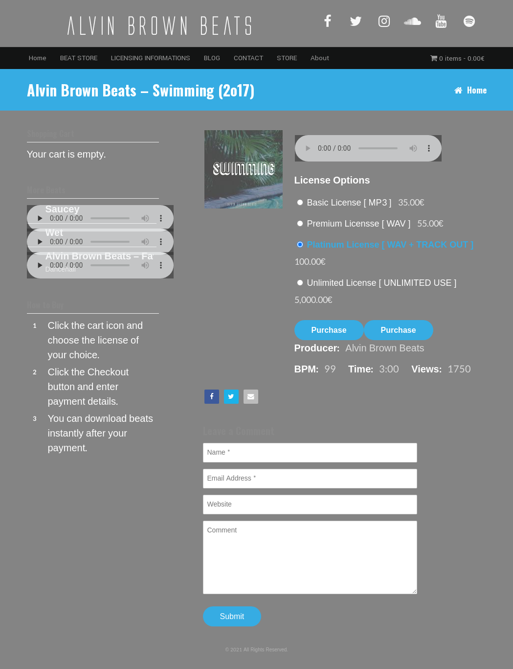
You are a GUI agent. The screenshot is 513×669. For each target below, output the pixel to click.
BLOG (212, 58)
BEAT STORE (78, 58)
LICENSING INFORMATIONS (150, 58)
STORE (287, 58)
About (320, 58)
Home (37, 58)
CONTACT (248, 58)
